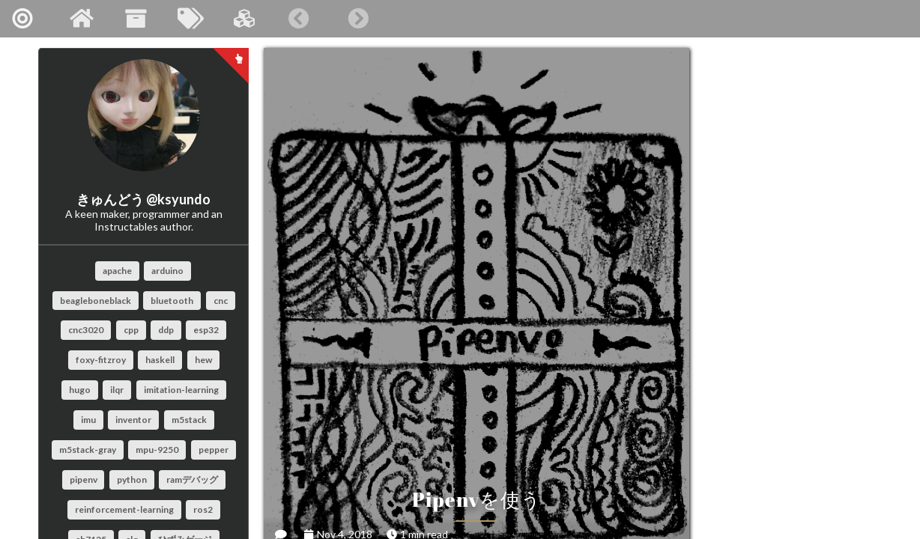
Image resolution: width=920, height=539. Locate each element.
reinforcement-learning (124, 509)
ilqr (117, 389)
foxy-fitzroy (101, 359)
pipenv (83, 479)
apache (117, 270)
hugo (80, 389)
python (132, 479)
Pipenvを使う (416, 355)
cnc (221, 300)
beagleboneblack (95, 300)
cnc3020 (85, 329)
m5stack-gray (87, 449)
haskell (160, 359)
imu (88, 419)
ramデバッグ (192, 479)
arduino (167, 270)
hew (203, 359)
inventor (133, 419)
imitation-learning (181, 389)
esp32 (206, 329)
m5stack (189, 419)
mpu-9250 (157, 449)
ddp (166, 329)
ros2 (203, 509)
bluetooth (172, 300)
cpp (131, 329)
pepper (214, 449)
